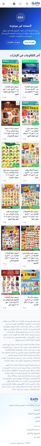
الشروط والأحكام (33, 433)
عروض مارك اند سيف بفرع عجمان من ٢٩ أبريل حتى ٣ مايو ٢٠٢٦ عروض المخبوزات (11, 133)
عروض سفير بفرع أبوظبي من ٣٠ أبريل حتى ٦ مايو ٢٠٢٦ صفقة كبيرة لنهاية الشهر (30, 133)
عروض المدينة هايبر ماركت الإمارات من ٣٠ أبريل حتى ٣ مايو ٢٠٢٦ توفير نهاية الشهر (11, 216)
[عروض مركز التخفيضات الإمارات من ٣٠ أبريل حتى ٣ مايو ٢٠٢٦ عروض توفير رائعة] (30, 197)
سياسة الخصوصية (33, 429)
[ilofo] (36, 4)
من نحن (37, 426)
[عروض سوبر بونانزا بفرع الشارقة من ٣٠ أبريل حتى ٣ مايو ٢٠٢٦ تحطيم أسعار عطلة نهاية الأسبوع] (30, 239)
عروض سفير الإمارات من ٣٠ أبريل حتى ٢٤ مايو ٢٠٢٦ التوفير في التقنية (31, 90)
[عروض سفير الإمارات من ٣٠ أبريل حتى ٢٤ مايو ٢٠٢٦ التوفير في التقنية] (30, 71)
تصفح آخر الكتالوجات (13, 42)
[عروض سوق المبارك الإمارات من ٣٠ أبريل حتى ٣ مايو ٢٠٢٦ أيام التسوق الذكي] (10, 239)
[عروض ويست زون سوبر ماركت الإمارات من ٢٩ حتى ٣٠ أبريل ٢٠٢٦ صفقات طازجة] (10, 156)
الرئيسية (37, 410)
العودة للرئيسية (29, 42)
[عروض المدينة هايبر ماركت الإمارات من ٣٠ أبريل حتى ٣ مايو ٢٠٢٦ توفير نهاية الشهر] (10, 197)
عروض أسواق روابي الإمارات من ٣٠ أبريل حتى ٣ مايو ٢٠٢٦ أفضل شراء (30, 174)
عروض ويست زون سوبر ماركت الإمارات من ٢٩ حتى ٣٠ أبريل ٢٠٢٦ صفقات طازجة (11, 174)
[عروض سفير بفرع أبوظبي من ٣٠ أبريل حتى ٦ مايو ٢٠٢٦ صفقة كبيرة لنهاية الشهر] (30, 114)
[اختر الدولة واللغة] (12, 3)
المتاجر (37, 417)
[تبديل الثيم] (20, 3)
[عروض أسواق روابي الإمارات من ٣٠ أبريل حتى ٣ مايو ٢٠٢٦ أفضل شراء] (30, 156)
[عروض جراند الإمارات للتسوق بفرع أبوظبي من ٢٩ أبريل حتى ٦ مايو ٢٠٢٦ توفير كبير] (10, 283)
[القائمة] (3, 3)
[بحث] (27, 4)
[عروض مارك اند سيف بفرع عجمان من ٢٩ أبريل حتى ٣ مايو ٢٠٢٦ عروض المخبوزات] (10, 114)
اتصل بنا (37, 437)
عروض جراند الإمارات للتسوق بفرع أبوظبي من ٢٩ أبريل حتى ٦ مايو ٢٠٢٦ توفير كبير (11, 302)
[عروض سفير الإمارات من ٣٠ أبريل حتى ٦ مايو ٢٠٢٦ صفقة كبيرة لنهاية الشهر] (10, 71)
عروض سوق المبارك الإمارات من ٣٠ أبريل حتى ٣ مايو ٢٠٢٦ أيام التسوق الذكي (12, 258)
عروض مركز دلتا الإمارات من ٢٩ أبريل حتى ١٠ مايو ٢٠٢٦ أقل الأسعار (31, 302)
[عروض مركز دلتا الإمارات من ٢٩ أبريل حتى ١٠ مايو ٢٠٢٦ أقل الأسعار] (30, 283)
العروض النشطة (34, 414)
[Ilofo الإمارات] (34, 400)
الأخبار (37, 421)
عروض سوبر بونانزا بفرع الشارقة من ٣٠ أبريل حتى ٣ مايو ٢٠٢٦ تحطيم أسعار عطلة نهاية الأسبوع (30, 259)
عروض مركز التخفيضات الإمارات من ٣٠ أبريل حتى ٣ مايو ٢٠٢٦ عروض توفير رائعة (30, 216)
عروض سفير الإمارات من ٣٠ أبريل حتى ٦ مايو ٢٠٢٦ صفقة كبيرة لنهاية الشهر (11, 90)
